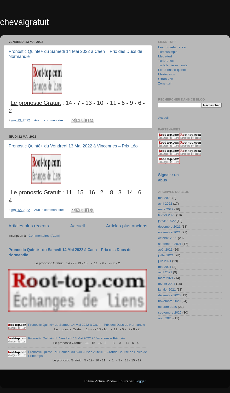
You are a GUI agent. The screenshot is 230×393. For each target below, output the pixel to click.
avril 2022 (165, 203)
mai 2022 (165, 198)
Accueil (77, 225)
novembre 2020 (169, 301)
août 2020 (165, 318)
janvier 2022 (167, 221)
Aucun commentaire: (49, 120)
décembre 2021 (169, 226)
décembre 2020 (169, 295)
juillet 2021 (166, 255)
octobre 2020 (167, 307)
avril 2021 (165, 272)
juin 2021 (164, 261)
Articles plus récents (28, 225)
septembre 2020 (170, 312)
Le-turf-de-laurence (172, 47)
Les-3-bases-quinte (172, 70)
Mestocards (166, 74)
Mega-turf (165, 56)
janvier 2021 (167, 289)
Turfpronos (166, 60)
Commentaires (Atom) (44, 235)
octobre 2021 (167, 238)
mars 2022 (165, 209)
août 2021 (165, 249)
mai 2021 (165, 267)
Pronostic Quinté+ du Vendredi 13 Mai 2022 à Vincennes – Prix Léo (73, 146)
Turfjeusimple (168, 52)
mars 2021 (165, 278)
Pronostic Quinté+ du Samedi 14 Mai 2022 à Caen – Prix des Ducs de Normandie (86, 324)
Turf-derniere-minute (173, 65)
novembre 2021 (169, 232)
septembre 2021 (170, 244)
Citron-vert (165, 79)
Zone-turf (164, 83)
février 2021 (166, 284)
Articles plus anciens (126, 225)
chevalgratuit (24, 22)
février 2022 (166, 215)
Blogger (139, 381)
